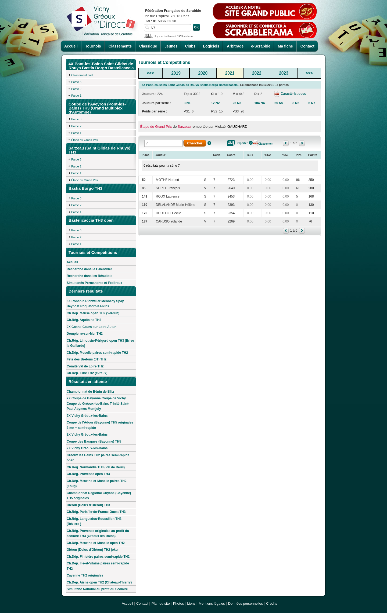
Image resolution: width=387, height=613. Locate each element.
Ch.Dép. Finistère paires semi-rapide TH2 (98, 557)
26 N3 (236, 103)
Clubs (190, 46)
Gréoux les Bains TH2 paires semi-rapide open (98, 457)
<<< (150, 73)
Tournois (93, 46)
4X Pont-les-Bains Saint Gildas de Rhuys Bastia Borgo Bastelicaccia (190, 84)
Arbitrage (235, 46)
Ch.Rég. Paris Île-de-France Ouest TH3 (96, 512)
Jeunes (170, 46)
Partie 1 (76, 95)
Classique (148, 46)
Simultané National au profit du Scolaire (97, 589)
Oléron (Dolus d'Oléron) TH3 (88, 505)
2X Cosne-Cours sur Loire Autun (92, 327)
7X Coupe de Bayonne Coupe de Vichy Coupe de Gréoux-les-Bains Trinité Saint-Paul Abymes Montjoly (98, 403)
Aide (209, 143)
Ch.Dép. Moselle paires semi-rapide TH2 (97, 353)
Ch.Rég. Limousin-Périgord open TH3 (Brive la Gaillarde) (100, 343)
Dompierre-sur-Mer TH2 (85, 333)
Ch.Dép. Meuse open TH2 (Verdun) (93, 313)
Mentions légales (212, 603)
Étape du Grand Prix (84, 139)
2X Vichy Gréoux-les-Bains (87, 416)
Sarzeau (184, 127)
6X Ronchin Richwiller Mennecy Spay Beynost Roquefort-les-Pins (95, 303)
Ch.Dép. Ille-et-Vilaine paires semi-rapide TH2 (98, 566)
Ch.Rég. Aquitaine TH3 (84, 320)
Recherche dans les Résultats (89, 276)
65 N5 (278, 103)
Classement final (82, 75)
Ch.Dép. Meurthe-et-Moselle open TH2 (96, 543)
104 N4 (259, 103)
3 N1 (187, 103)
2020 (202, 73)
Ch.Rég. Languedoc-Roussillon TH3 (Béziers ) (94, 521)
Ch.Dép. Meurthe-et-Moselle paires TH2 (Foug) (97, 483)
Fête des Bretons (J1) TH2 (86, 359)
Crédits (271, 603)
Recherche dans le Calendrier (89, 269)
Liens (191, 603)
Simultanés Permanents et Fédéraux (94, 283)
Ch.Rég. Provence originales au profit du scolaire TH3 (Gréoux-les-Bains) (98, 533)
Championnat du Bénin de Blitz (90, 391)
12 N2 (215, 103)
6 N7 (312, 103)
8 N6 (295, 103)
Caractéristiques (293, 94)
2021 (230, 73)
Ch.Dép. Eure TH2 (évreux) (87, 373)
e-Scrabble (260, 46)
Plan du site (161, 603)
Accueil (71, 46)
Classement (265, 143)
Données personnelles (245, 603)
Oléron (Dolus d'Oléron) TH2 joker (93, 550)
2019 (176, 73)
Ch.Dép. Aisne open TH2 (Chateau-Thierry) (99, 582)
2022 (256, 73)
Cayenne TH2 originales (85, 575)
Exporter (242, 143)
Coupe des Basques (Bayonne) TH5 (94, 441)
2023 (283, 73)
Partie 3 (76, 81)
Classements (120, 46)
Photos (178, 603)
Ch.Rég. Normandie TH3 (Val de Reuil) (96, 467)
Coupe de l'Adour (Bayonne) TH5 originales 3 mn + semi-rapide (100, 425)
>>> (309, 73)
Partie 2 (76, 88)
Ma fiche (285, 46)
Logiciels (211, 46)
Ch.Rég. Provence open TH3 (88, 474)
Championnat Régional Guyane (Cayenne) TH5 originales (99, 495)
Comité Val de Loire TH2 (85, 366)
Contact (307, 46)
